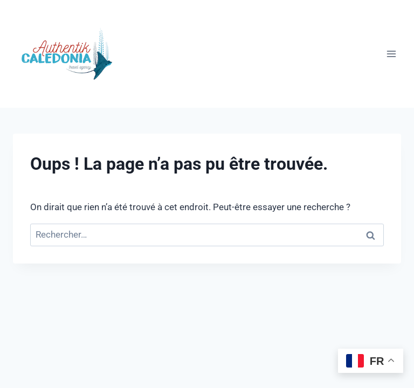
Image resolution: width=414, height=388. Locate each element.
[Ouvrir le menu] (391, 53)
